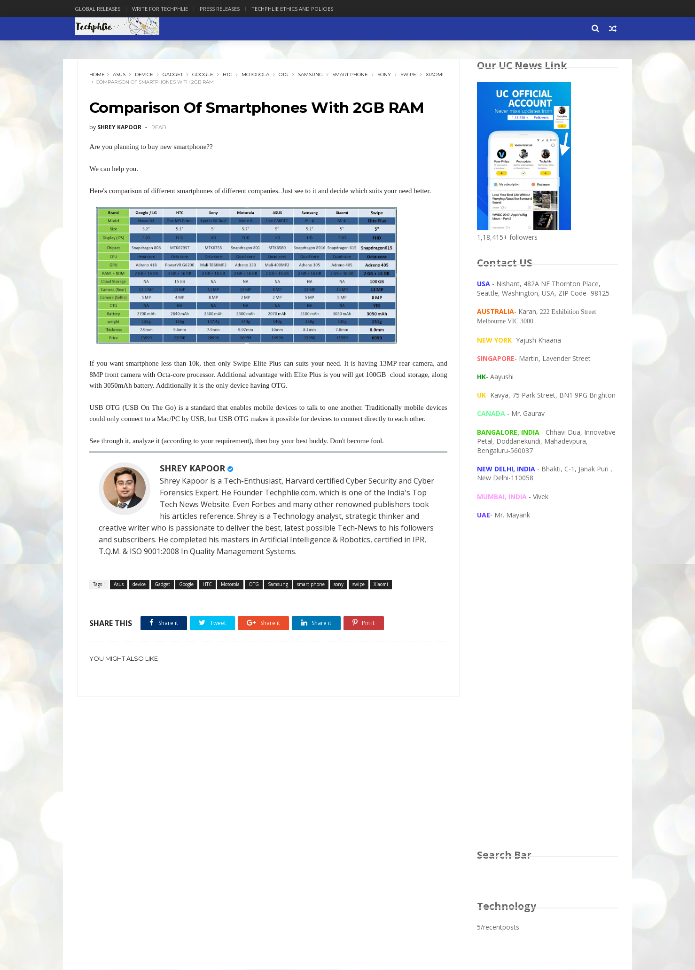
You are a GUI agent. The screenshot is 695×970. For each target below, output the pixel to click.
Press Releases (222, 8)
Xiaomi (99, 82)
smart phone (350, 75)
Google (203, 75)
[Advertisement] (547, 694)
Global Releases (100, 8)
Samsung (310, 75)
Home (97, 75)
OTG (284, 75)
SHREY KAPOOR (193, 468)
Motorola (256, 75)
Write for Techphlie (163, 8)
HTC (228, 75)
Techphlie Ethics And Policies (295, 8)
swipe (409, 75)
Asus (119, 75)
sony (384, 75)
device (144, 75)
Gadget (173, 75)
